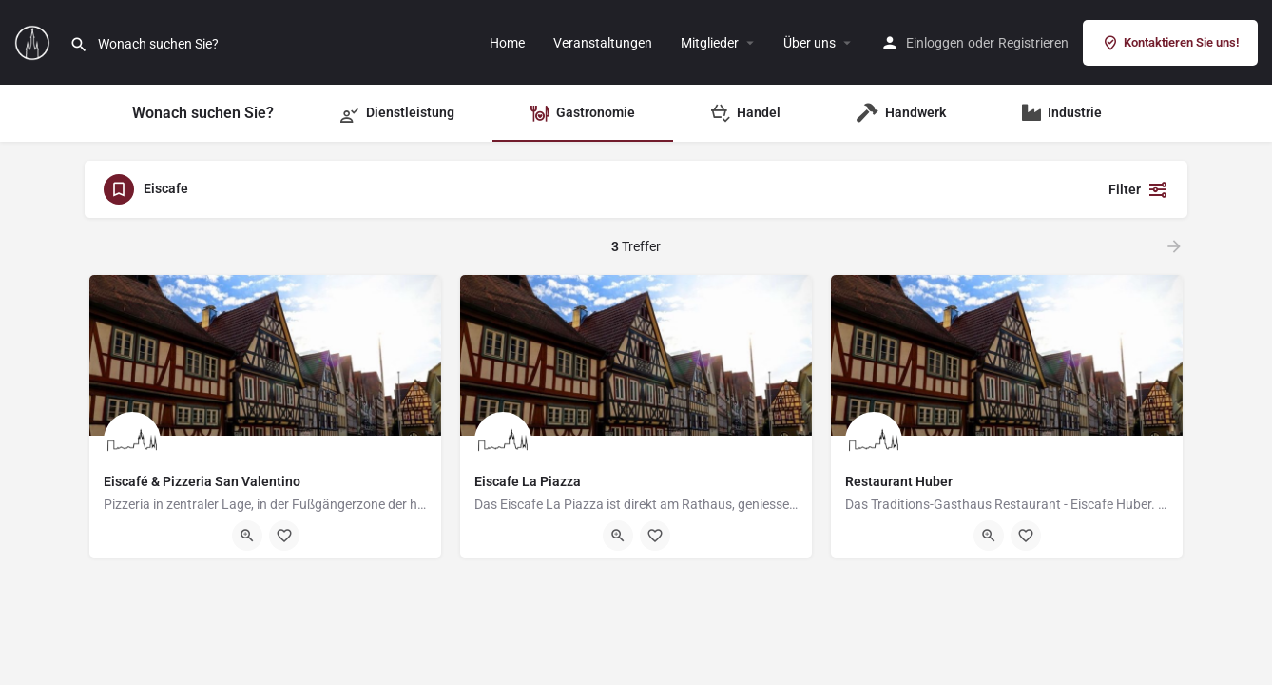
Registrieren (1033, 42)
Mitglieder (710, 42)
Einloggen (935, 42)
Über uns (809, 42)
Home (507, 42)
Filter (1138, 189)
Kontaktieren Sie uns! (1170, 42)
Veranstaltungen (602, 42)
